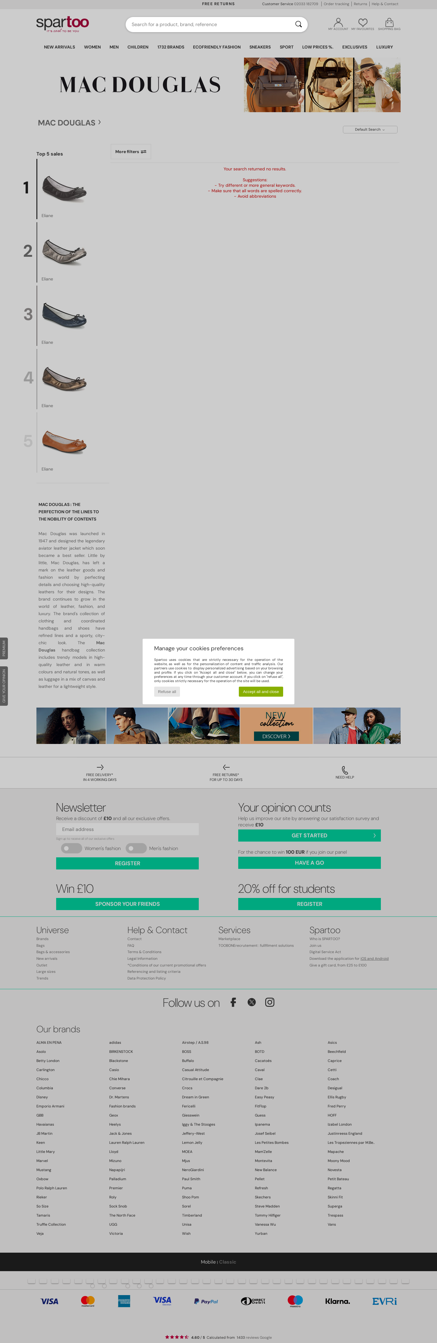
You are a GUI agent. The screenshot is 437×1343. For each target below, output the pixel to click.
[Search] (299, 24)
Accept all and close (261, 691)
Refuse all (167, 691)
